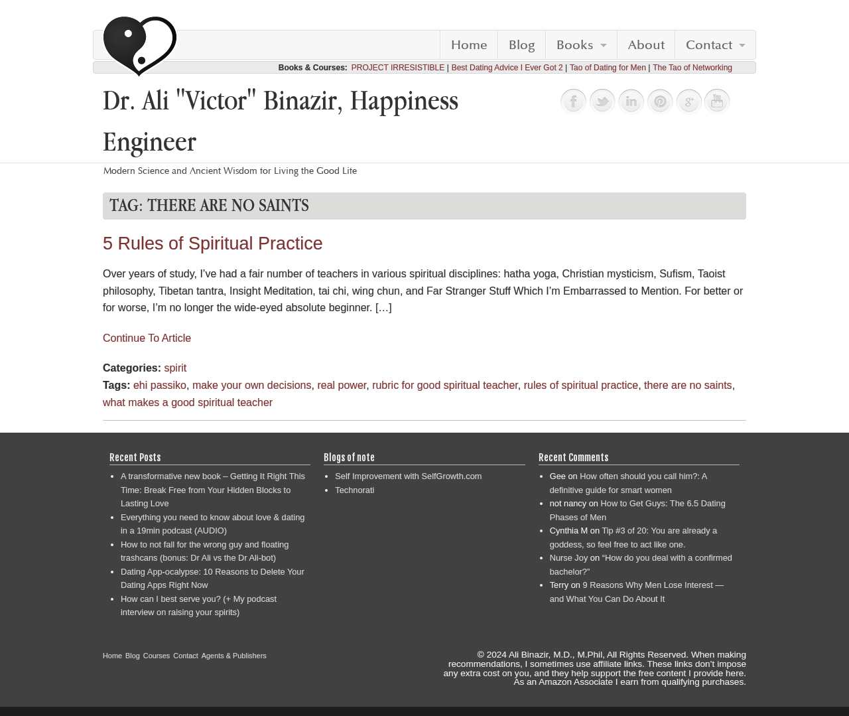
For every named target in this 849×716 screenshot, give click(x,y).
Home (469, 45)
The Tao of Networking (692, 67)
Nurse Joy (569, 558)
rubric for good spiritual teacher (445, 385)
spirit (175, 368)
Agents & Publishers (234, 656)
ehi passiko (159, 385)
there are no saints (688, 385)
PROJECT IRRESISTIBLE (398, 67)
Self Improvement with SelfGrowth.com (408, 476)
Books (575, 45)
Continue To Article (147, 338)
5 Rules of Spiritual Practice (213, 243)
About (646, 45)
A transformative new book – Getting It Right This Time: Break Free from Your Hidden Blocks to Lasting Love (213, 489)
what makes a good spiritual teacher (188, 402)
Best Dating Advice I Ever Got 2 (507, 67)
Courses (156, 656)
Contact (709, 45)
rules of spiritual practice (581, 385)
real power (341, 385)
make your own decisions (252, 385)
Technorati (354, 490)
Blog (522, 45)
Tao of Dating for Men (608, 67)
